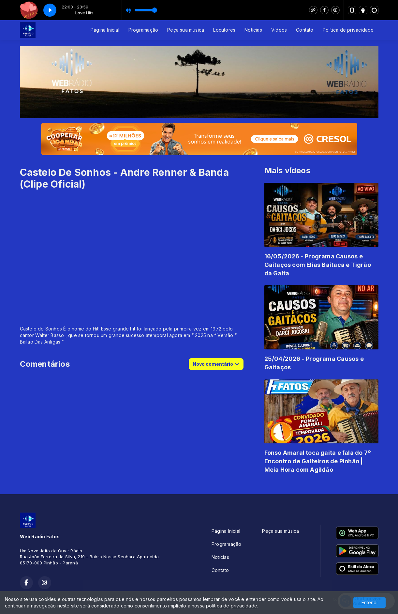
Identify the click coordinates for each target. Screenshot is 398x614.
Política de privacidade (348, 30)
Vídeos (279, 30)
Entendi (369, 602)
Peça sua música (185, 30)
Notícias (253, 30)
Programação (143, 30)
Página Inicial (105, 30)
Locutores (224, 30)
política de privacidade (231, 605)
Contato (304, 30)
